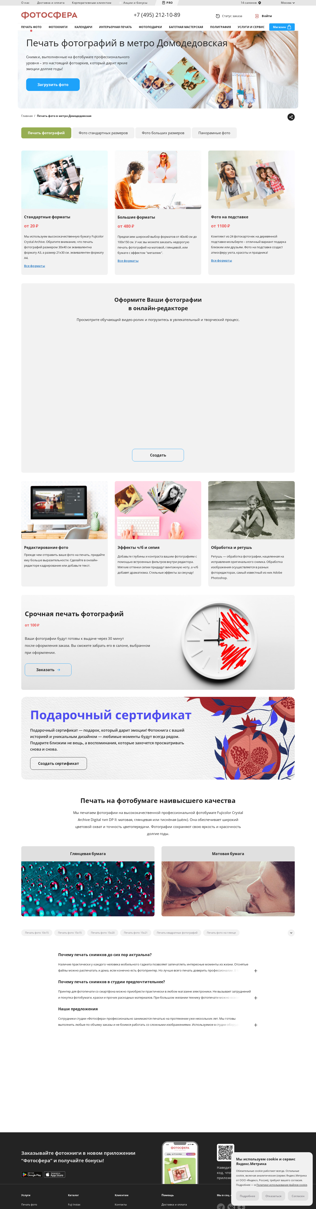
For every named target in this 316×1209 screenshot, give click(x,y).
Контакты (121, 1204)
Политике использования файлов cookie (281, 1185)
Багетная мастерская (186, 30)
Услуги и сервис (251, 30)
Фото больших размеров (163, 137)
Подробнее (247, 1196)
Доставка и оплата (51, 3)
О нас (25, 3)
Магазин (279, 30)
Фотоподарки (150, 30)
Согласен (298, 1196)
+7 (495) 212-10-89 (157, 16)
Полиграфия (220, 30)
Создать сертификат (58, 768)
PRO (169, 3)
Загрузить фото (52, 89)
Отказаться (273, 1196)
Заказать (48, 675)
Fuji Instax (74, 1204)
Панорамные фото (214, 137)
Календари (83, 30)
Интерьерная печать (115, 30)
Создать (158, 460)
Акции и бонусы (135, 3)
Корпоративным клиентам (91, 3)
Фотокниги (58, 30)
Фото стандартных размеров (103, 137)
